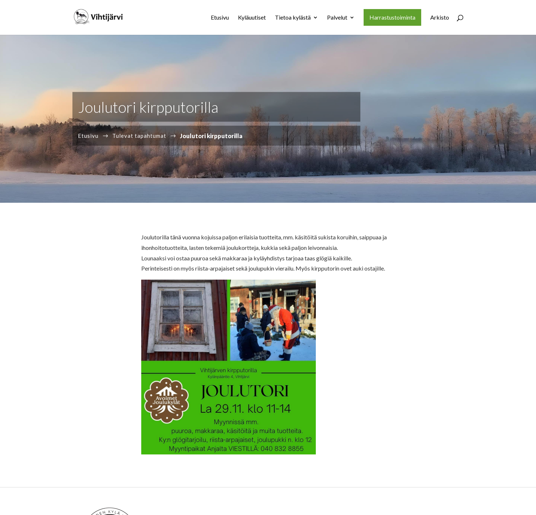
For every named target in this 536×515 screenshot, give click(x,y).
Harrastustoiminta (392, 17)
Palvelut (337, 18)
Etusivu (220, 18)
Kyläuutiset (252, 18)
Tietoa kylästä (293, 18)
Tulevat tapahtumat (139, 135)
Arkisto (439, 18)
